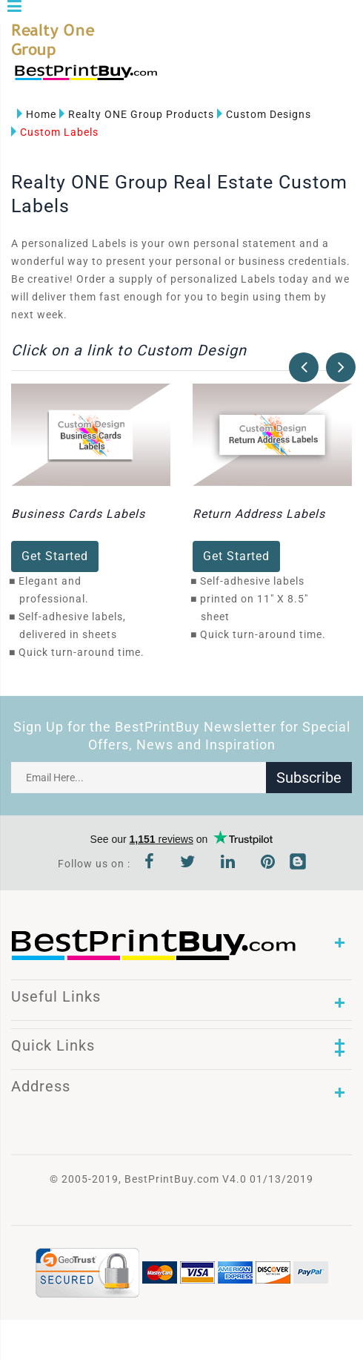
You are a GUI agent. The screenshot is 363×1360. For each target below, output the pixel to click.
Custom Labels (55, 132)
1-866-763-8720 (186, 79)
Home (36, 114)
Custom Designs (264, 114)
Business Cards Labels (78, 514)
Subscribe (309, 777)
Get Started (54, 556)
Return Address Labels (259, 514)
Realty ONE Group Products (136, 114)
